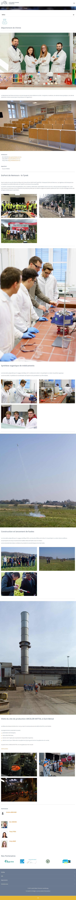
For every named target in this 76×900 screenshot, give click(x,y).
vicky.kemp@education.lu (14, 158)
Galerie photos (4, 748)
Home (2, 8)
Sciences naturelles (18, 8)
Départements (8, 8)
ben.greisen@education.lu (15, 157)
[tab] (38, 14)
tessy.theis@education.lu (14, 160)
